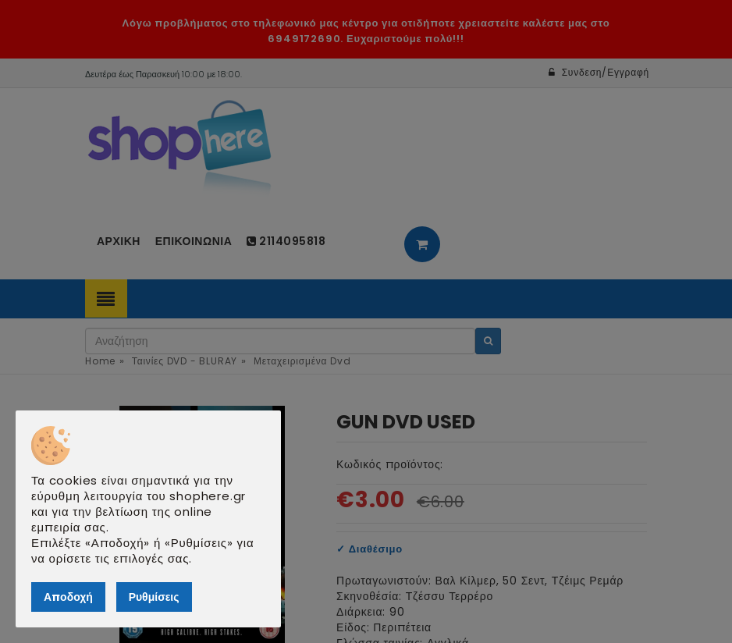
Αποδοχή (68, 597)
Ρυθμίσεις (154, 597)
